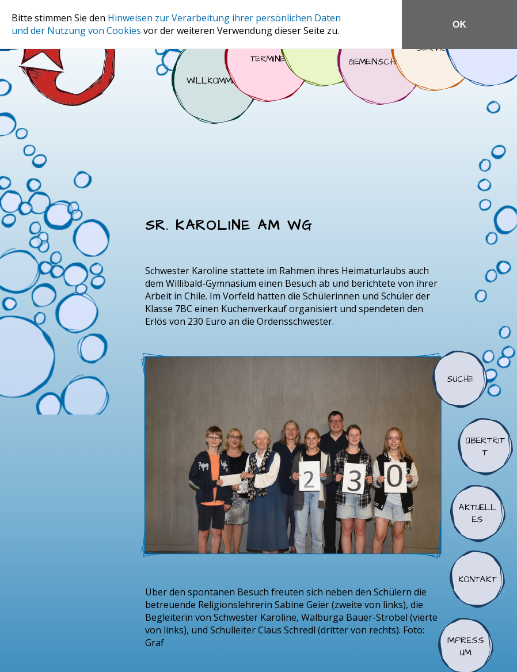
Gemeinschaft (380, 61)
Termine (268, 59)
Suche (460, 379)
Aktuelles (478, 513)
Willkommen (215, 80)
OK (459, 24)
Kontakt (477, 579)
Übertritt (485, 447)
